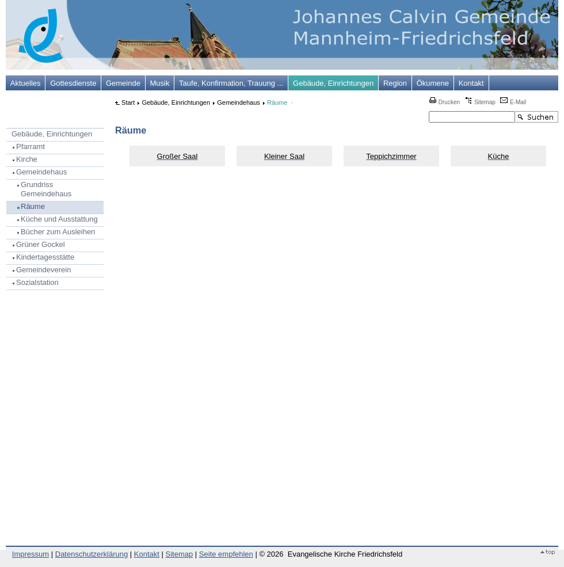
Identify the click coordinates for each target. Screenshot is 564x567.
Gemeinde (123, 83)
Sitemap (479, 102)
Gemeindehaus (41, 172)
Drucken (444, 102)
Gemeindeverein (43, 269)
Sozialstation (37, 282)
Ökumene (433, 83)
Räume (33, 206)
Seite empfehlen (226, 554)
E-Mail (513, 102)
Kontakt (471, 83)
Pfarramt (30, 146)
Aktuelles (25, 83)
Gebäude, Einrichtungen (333, 83)
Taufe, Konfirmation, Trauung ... (231, 83)
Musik (160, 83)
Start (128, 102)
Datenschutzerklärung (91, 554)
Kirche (26, 159)
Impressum (30, 554)
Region (395, 83)
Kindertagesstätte (45, 257)
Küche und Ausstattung (59, 219)
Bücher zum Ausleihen (58, 231)
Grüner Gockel (40, 244)
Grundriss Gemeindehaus (46, 189)
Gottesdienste (73, 83)
